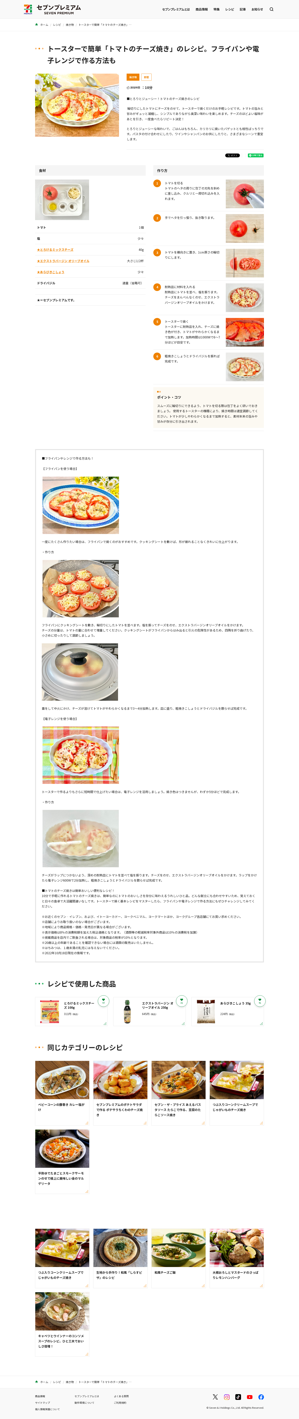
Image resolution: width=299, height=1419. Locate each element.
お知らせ (257, 9)
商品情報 (202, 9)
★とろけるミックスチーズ (55, 249)
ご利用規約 (120, 1402)
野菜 (146, 77)
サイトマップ (42, 1402)
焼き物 (70, 25)
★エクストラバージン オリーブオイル (63, 260)
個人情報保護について (47, 1409)
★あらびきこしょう (50, 272)
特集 (217, 9)
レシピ (229, 9)
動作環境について (84, 1402)
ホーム (41, 25)
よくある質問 (121, 1396)
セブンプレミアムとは (176, 9)
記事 (243, 9)
